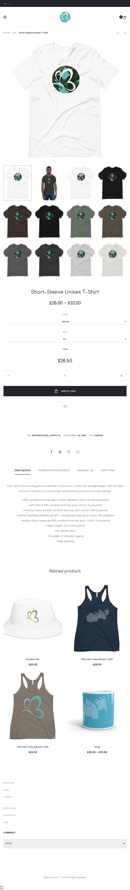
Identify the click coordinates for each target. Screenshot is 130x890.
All (14, 32)
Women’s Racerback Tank (97, 659)
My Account (9, 808)
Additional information (54, 470)
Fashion (98, 435)
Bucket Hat (32, 659)
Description (23, 470)
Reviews (85, 470)
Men (84, 435)
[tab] (22, 470)
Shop (6, 789)
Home (6, 32)
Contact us (9, 815)
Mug (97, 747)
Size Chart (108, 470)
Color (65, 314)
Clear (65, 349)
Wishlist (7, 796)
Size (65, 332)
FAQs (6, 822)
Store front (8, 782)
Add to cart (65, 391)
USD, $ (8, 843)
